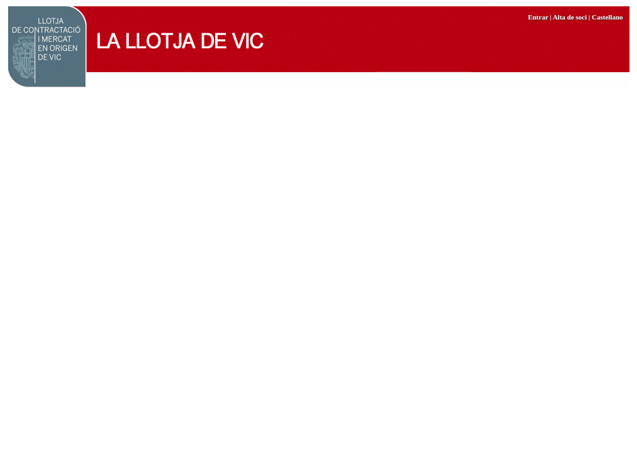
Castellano (607, 17)
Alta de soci (570, 17)
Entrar (538, 17)
